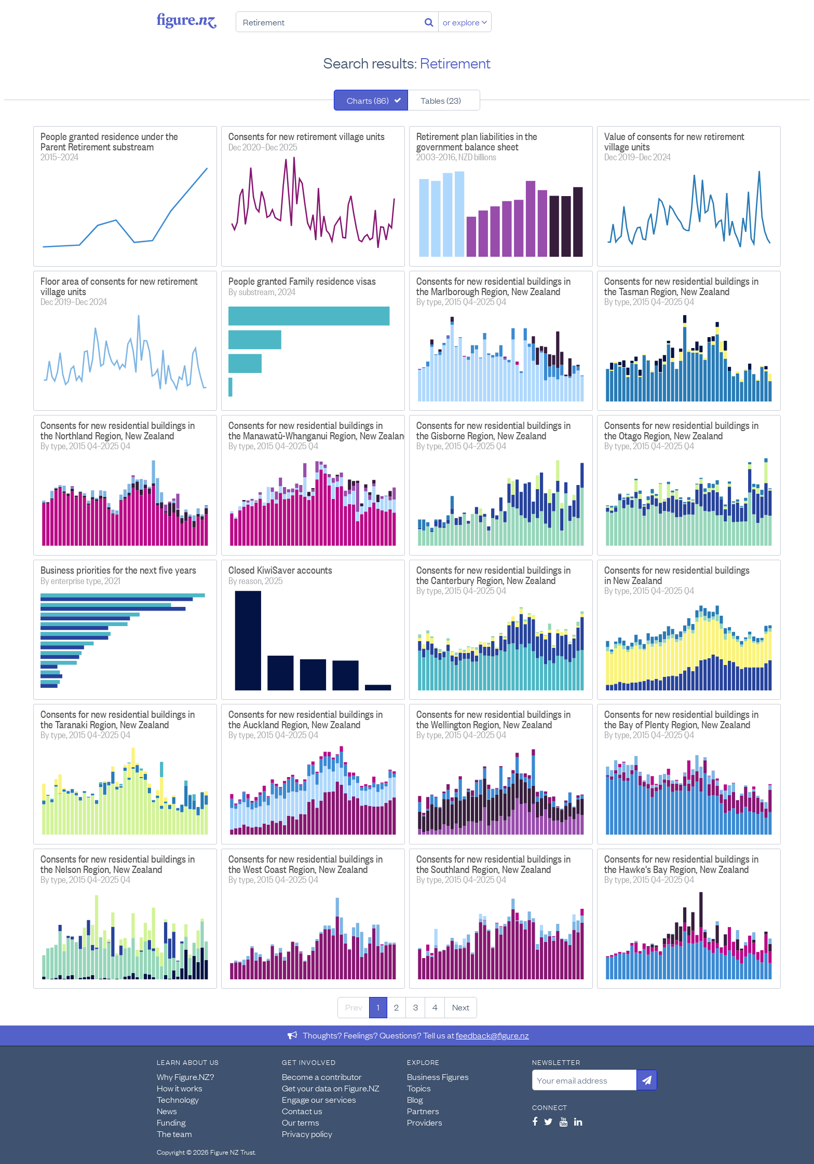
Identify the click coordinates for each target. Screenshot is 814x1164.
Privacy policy (307, 1133)
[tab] (371, 100)
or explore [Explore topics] (465, 21)
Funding (171, 1122)
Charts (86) (368, 100)
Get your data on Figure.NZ (330, 1087)
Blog (415, 1099)
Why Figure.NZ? (185, 1076)
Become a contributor (322, 1076)
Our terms (300, 1122)
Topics (419, 1087)
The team (174, 1133)
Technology (178, 1099)
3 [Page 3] (415, 1007)
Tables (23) (440, 100)
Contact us (302, 1110)
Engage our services (319, 1099)
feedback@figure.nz (492, 1035)
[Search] (429, 21)
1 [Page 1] (378, 1007)
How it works (179, 1087)
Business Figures (438, 1076)
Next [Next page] (460, 1007)
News (167, 1110)
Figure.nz (186, 21)
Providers (424, 1122)
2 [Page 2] (396, 1007)
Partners (423, 1110)
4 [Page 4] (435, 1007)
